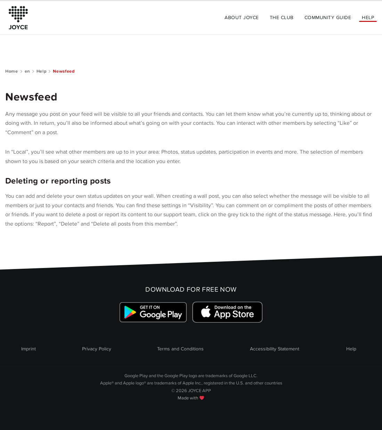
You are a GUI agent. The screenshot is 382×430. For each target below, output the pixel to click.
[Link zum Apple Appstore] (227, 312)
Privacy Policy (96, 349)
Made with (191, 398)
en (27, 71)
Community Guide (327, 18)
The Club (282, 18)
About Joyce (242, 18)
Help (368, 18)
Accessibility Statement (274, 349)
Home (11, 71)
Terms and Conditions (180, 349)
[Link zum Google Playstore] (153, 312)
